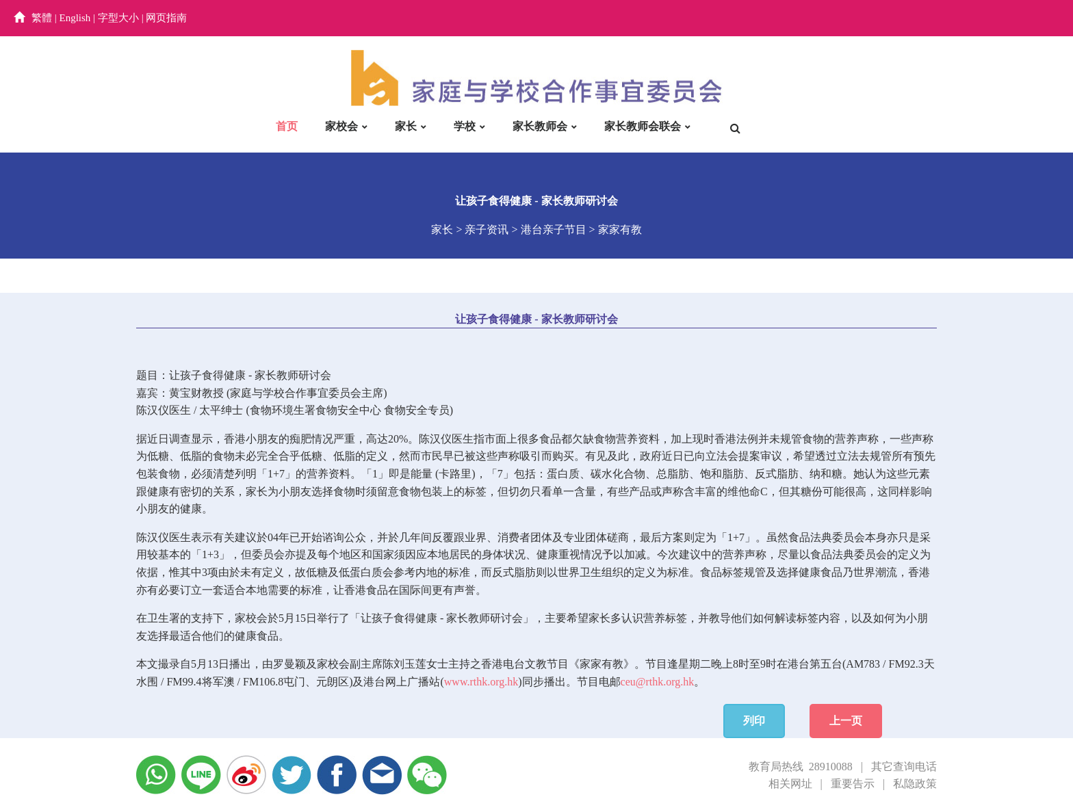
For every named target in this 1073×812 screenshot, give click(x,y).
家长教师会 (540, 126)
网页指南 (166, 17)
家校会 (341, 126)
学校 (465, 126)
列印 (754, 720)
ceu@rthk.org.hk (658, 681)
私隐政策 (915, 783)
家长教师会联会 (642, 126)
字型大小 (118, 17)
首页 (287, 126)
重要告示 (853, 783)
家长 (406, 126)
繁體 (41, 17)
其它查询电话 (904, 766)
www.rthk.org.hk (481, 681)
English (75, 17)
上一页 (845, 720)
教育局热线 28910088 (801, 766)
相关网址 (790, 783)
